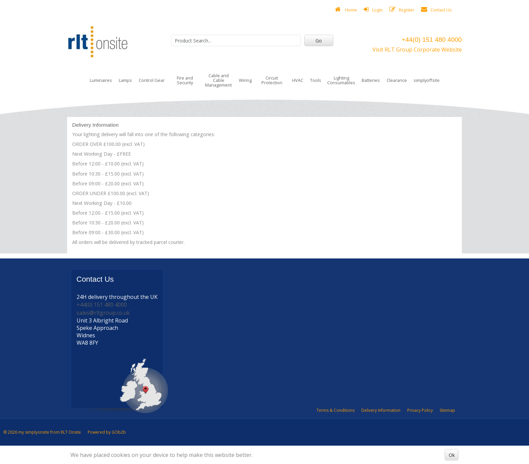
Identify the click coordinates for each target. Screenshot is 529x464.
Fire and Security (185, 80)
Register (401, 9)
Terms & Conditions (335, 410)
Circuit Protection (271, 80)
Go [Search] (318, 40)
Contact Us (436, 9)
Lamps (125, 80)
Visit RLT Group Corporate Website (417, 49)
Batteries (371, 80)
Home (346, 9)
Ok (452, 455)
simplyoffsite (427, 80)
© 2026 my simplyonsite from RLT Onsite (42, 432)
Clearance (397, 80)
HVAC (297, 80)
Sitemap (447, 410)
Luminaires (101, 80)
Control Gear (152, 80)
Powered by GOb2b (107, 432)
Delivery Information (380, 410)
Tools (315, 80)
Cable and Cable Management (218, 80)
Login (373, 9)
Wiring (245, 80)
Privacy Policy (420, 410)
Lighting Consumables (341, 80)
